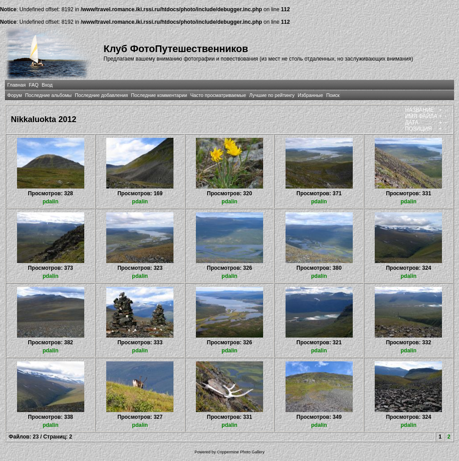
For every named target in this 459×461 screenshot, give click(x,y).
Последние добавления (101, 95)
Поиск (333, 95)
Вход (47, 85)
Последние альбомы (48, 95)
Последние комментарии (159, 95)
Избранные (310, 95)
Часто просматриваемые (218, 95)
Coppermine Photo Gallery (240, 452)
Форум (14, 95)
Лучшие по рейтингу (271, 95)
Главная (16, 85)
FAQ (34, 85)
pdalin (50, 201)
